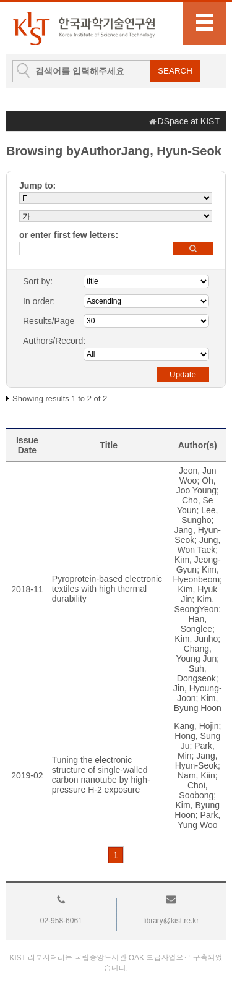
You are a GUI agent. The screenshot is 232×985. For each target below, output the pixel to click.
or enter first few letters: (68, 235)
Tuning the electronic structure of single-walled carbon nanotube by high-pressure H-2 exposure (101, 775)
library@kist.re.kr (171, 920)
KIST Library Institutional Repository (83, 28)
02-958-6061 (61, 920)
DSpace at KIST (189, 121)
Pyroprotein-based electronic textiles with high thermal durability (107, 588)
